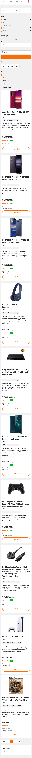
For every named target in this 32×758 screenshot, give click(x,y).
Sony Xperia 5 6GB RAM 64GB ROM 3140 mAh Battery (16, 113)
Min (2, 41)
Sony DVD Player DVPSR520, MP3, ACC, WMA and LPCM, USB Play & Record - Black (15, 372)
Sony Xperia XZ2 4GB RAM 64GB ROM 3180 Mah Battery (14, 438)
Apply (16, 57)
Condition (4, 72)
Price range (4, 36)
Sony (6, 752)
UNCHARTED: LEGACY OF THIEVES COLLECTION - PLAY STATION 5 (15, 699)
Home (4, 10)
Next (18, 741)
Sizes (3, 62)
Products (10, 10)
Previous (4, 741)
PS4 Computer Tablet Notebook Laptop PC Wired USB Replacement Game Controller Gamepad (15, 504)
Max (30, 49)
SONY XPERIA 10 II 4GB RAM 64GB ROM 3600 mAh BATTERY (15, 241)
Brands (3, 16)
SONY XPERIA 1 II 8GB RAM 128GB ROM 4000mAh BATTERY (15, 178)
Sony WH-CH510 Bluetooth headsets (12, 306)
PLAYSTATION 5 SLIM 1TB (12, 637)
